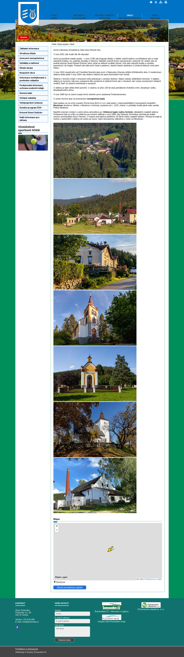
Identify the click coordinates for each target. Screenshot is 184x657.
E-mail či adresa (62, 618)
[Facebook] (17, 627)
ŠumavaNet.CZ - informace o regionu (112, 611)
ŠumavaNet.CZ (40, 652)
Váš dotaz (59, 625)
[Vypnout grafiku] (155, 2)
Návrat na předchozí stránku (70, 587)
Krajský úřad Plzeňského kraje (111, 621)
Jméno (58, 610)
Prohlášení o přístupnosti (26, 649)
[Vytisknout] (165, 2)
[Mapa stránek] (160, 2)
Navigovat (59, 582)
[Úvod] (150, 2)
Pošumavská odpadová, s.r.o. (151, 609)
